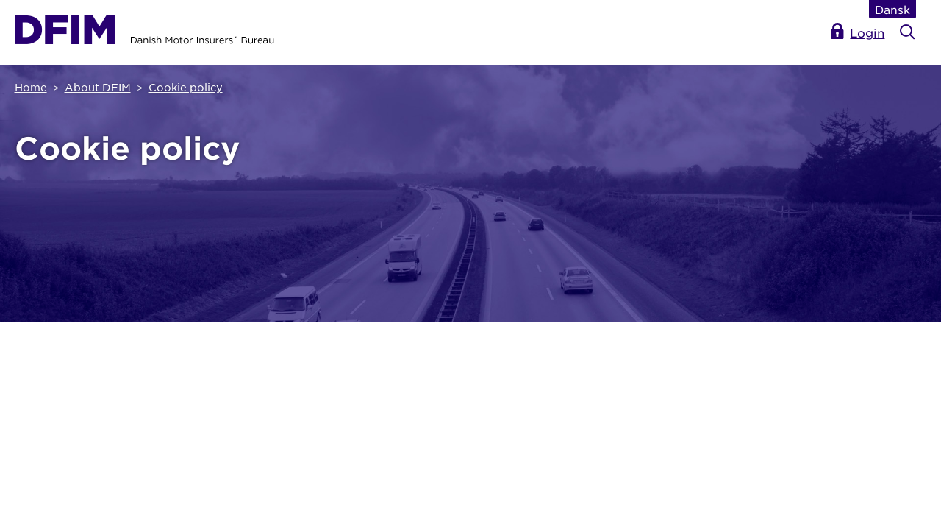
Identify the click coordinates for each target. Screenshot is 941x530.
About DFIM (98, 86)
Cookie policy (186, 86)
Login (867, 32)
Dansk (892, 9)
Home (31, 86)
